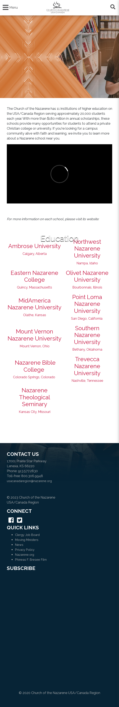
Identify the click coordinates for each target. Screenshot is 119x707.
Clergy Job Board (27, 535)
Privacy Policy (25, 549)
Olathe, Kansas (34, 315)
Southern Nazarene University (87, 335)
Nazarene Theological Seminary (34, 397)
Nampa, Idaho (87, 263)
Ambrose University (34, 246)
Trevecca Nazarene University (87, 366)
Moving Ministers (26, 539)
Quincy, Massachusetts (34, 287)
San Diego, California (86, 318)
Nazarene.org (24, 554)
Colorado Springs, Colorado (34, 377)
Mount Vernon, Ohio (35, 346)
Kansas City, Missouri (34, 412)
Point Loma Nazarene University (87, 304)
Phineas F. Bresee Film (31, 559)
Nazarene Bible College (35, 366)
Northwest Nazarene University (87, 248)
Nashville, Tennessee (87, 381)
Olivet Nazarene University (87, 276)
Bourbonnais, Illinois (87, 287)
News (19, 544)
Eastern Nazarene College (34, 276)
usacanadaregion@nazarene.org (29, 481)
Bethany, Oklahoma (87, 349)
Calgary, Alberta (35, 254)
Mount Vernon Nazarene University (34, 335)
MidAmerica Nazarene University (34, 304)
